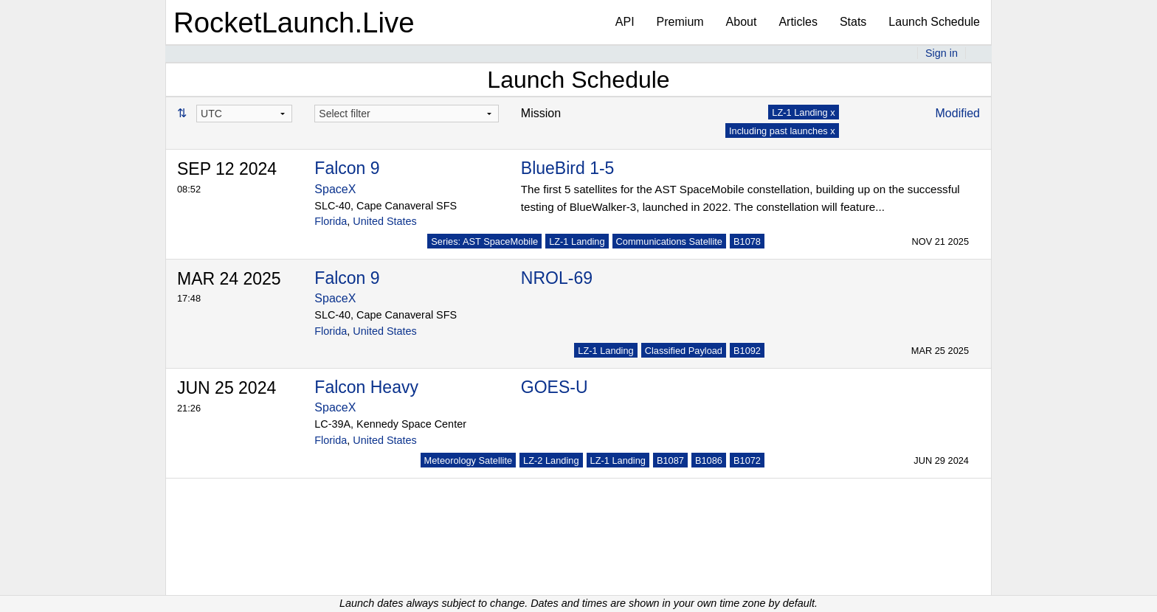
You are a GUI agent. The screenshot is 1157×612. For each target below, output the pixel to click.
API (625, 21)
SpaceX (335, 189)
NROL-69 (557, 278)
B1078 (747, 241)
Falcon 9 (346, 168)
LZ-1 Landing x (803, 112)
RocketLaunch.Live (294, 22)
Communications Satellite (669, 241)
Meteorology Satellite (468, 460)
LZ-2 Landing (550, 460)
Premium (680, 21)
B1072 (747, 460)
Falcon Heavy (366, 387)
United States (384, 221)
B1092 (747, 350)
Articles (797, 21)
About (741, 21)
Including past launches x (782, 130)
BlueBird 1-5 (568, 168)
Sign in (941, 53)
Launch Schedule (934, 21)
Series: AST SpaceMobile (484, 241)
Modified (958, 113)
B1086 (708, 460)
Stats (853, 21)
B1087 (670, 460)
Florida (330, 221)
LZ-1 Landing (576, 241)
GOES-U (554, 387)
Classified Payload (683, 350)
